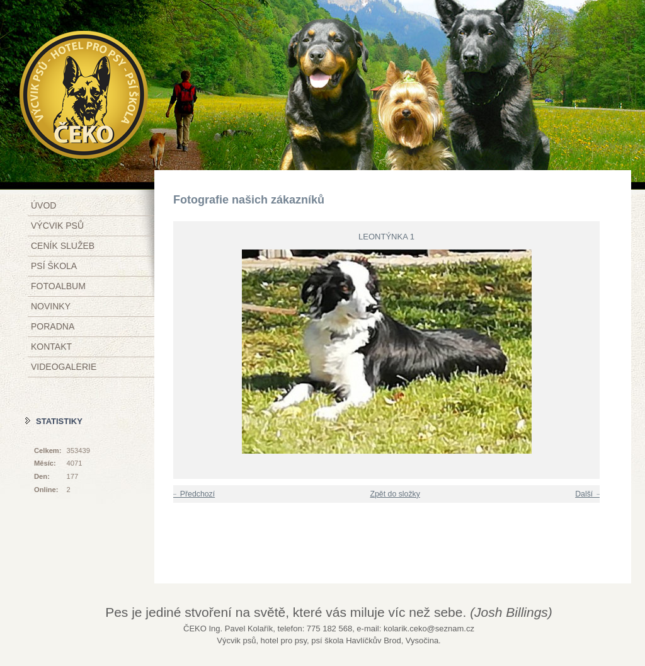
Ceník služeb (62, 246)
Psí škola (54, 266)
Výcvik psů (57, 226)
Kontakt (51, 347)
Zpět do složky (395, 494)
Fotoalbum (58, 286)
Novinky (51, 306)
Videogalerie (63, 367)
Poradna (52, 326)
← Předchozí (192, 494)
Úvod (43, 205)
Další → (589, 494)
